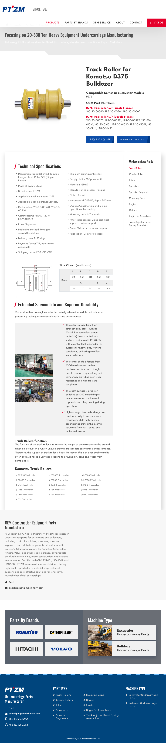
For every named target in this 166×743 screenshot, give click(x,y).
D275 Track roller (91, 485)
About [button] (120, 23)
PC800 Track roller (92, 475)
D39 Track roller (58, 495)
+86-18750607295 (18, 719)
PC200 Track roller (59, 480)
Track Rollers (135, 168)
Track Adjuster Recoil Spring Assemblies (140, 223)
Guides (132, 210)
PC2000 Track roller (60, 475)
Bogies (132, 204)
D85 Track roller (58, 490)
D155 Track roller (25, 490)
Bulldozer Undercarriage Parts (133, 648)
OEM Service (102, 23)
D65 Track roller (90, 490)
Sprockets (134, 186)
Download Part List (133, 140)
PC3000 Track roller (92, 480)
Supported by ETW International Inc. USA (83, 739)
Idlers (132, 180)
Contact (136, 23)
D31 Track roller (25, 499)
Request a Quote (100, 140)
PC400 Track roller (26, 480)
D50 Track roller (25, 495)
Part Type (60, 688)
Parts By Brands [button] (76, 23)
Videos (158, 23)
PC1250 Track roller (27, 475)
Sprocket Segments (139, 192)
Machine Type (135, 688)
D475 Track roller (26, 485)
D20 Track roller (90, 495)
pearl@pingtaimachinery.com (26, 588)
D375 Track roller (58, 485)
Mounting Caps (137, 198)
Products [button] (53, 23)
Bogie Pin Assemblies (140, 216)
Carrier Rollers (136, 174)
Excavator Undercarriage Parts (133, 632)
